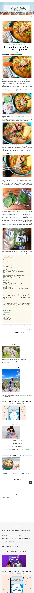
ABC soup (11, 116)
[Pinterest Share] (12, 54)
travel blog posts (23, 395)
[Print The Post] (20, 54)
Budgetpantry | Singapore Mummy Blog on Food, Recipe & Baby (17, 10)
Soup (25, 44)
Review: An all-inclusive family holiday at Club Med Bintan (13, 530)
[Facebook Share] (4, 54)
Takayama (10, 223)
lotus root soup (17, 116)
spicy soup (5, 326)
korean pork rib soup (20, 325)
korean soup (28, 325)
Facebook (5, 361)
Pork (17, 44)
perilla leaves (24, 211)
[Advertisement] (17, 509)
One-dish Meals (11, 44)
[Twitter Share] (7, 54)
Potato (21, 44)
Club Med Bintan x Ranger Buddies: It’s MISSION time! (13, 535)
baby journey (9, 449)
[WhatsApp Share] (16, 54)
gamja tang (13, 325)
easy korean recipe (6, 325)
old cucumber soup (25, 116)
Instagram (29, 361)
